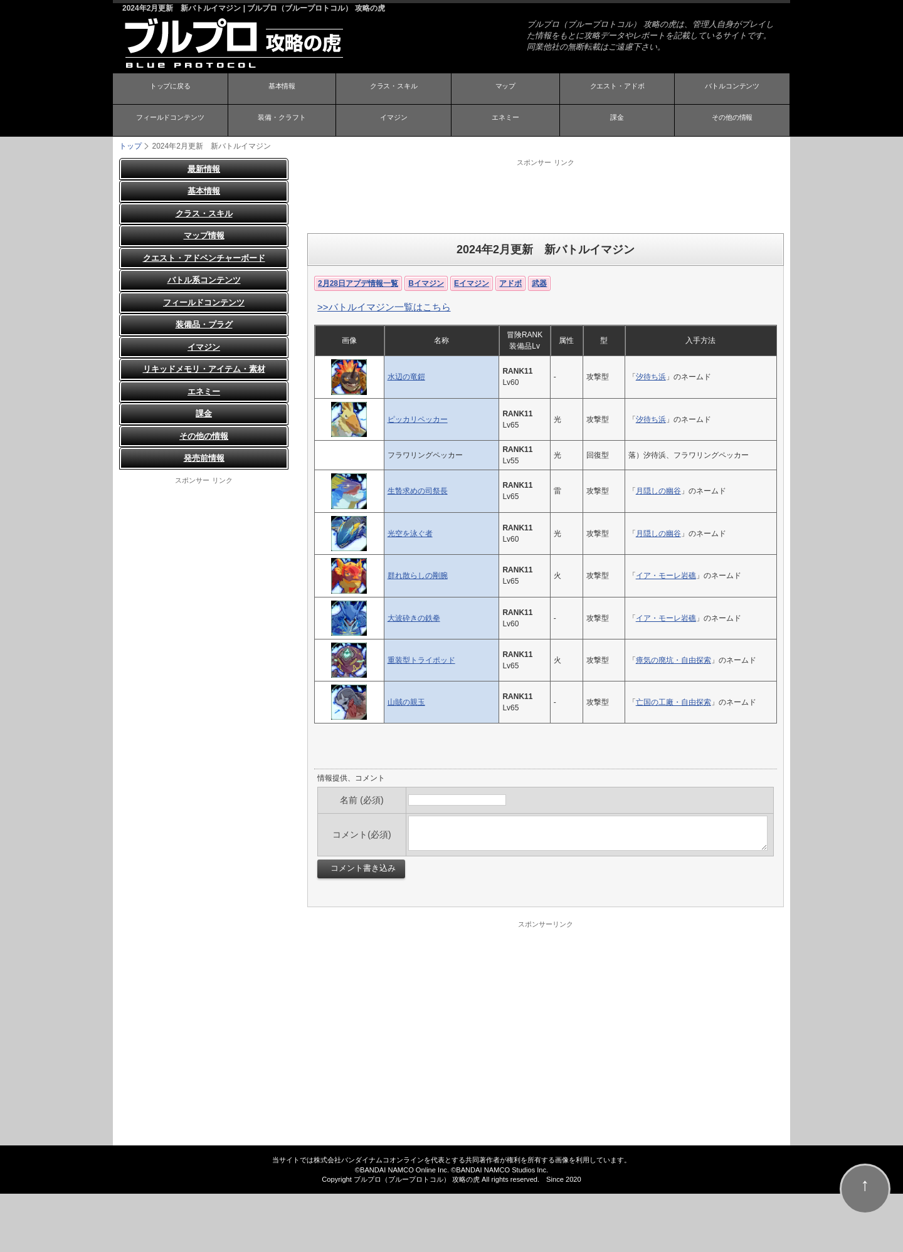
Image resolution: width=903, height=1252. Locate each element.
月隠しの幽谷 (658, 491)
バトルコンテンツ (732, 89)
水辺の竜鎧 (406, 376)
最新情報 (203, 168)
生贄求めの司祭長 (418, 491)
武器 (539, 282)
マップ (505, 89)
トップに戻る (170, 89)
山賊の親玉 (406, 701)
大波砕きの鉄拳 (414, 617)
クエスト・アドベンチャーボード (204, 257)
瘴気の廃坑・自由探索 (673, 659)
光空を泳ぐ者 (410, 533)
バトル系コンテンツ (204, 280)
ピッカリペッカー (418, 418)
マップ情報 (204, 235)
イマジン (394, 121)
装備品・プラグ (204, 324)
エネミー (505, 121)
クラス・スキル (393, 89)
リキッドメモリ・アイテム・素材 (204, 369)
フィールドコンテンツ (170, 121)
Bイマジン (426, 282)
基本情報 (282, 89)
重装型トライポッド (421, 659)
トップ (130, 145)
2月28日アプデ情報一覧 (358, 282)
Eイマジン (471, 282)
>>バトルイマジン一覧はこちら (384, 306)
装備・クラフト (281, 121)
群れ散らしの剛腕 (418, 575)
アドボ (510, 282)
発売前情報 (204, 458)
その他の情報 (732, 121)
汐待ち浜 (651, 376)
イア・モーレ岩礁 (666, 575)
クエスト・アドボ (617, 89)
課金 (617, 121)
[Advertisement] (545, 195)
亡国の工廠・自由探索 (673, 701)
